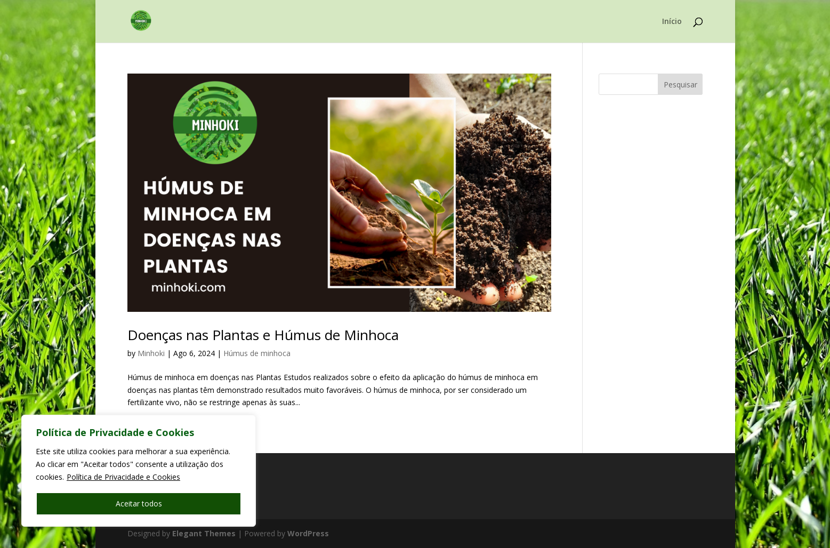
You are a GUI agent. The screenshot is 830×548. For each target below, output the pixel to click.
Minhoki (151, 353)
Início (672, 22)
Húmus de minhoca (257, 353)
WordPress (308, 533)
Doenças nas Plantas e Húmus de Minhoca (263, 334)
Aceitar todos (139, 503)
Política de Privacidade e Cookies (123, 477)
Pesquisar (680, 84)
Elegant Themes (204, 533)
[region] (138, 471)
